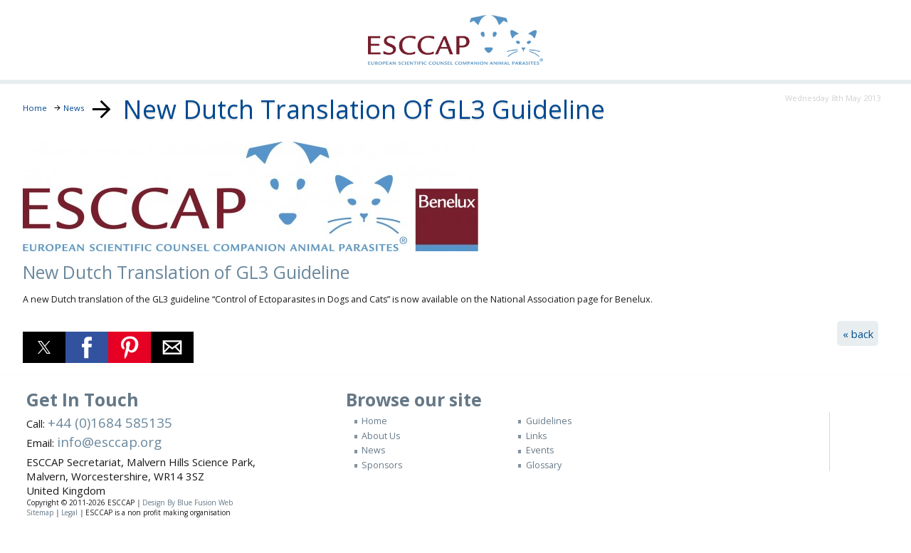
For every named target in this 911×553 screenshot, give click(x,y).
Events (540, 450)
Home (374, 421)
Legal (69, 512)
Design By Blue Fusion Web (187, 502)
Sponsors (382, 465)
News (373, 450)
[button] (44, 347)
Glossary (544, 465)
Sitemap (39, 512)
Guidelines (549, 421)
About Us (381, 436)
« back (858, 334)
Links (536, 436)
